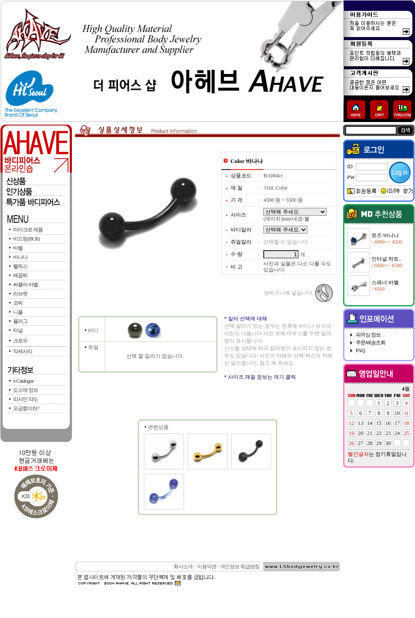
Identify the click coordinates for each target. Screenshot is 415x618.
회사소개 (183, 567)
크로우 (20, 341)
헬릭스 (20, 266)
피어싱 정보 (368, 335)
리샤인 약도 (25, 399)
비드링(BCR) (26, 239)
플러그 (20, 321)
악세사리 (22, 351)
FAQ (360, 350)
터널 (18, 330)
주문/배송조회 (370, 343)
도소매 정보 (25, 390)
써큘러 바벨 (25, 285)
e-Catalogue (23, 381)
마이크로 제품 (28, 230)
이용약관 (206, 567)
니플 (18, 312)
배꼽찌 (20, 275)
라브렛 (20, 294)
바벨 (18, 248)
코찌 (18, 303)
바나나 (20, 257)
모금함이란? (26, 408)
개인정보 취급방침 (239, 567)
